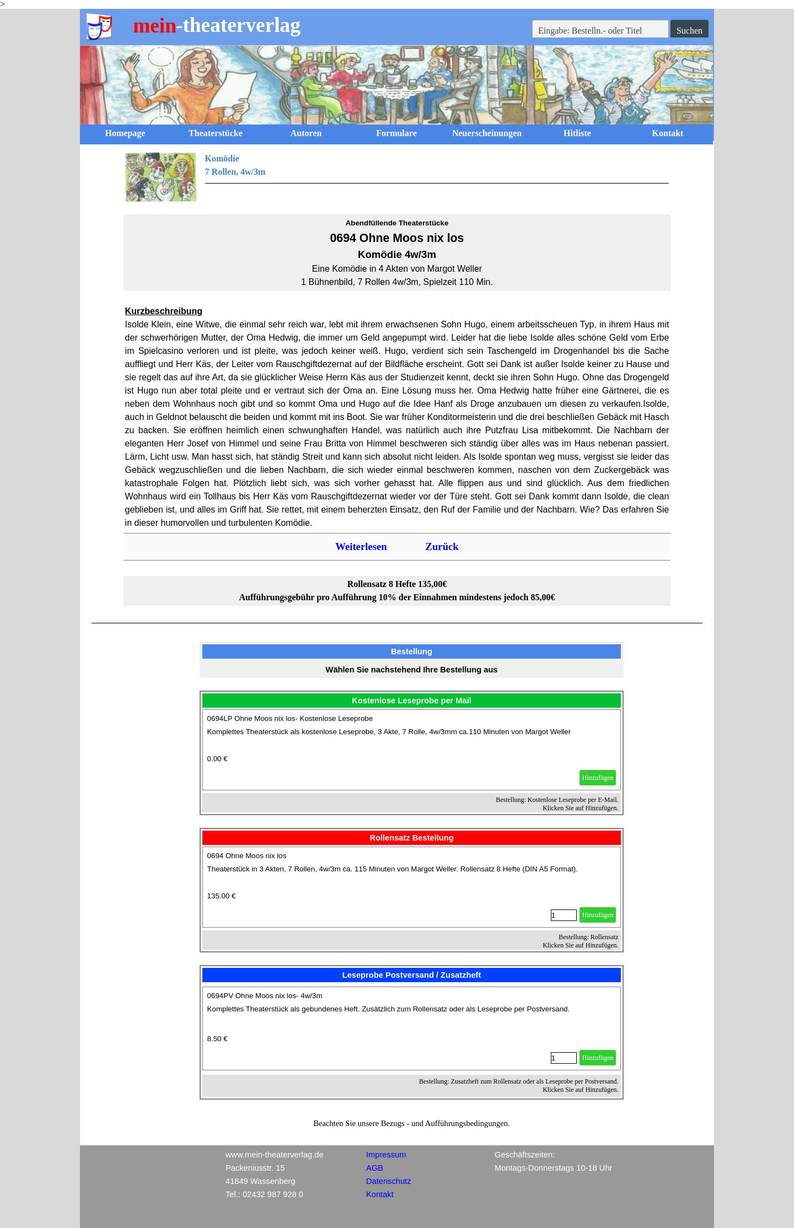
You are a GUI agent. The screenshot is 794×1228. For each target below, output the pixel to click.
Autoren (306, 133)
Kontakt (668, 133)
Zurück (442, 546)
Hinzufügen (598, 778)
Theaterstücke (216, 133)
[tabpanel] (397, 177)
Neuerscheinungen (487, 133)
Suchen (689, 30)
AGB (374, 1168)
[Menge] (564, 915)
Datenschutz (388, 1181)
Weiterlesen (361, 546)
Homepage (125, 133)
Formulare (396, 133)
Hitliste (577, 133)
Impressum (386, 1154)
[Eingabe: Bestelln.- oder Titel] (600, 31)
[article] (411, 749)
